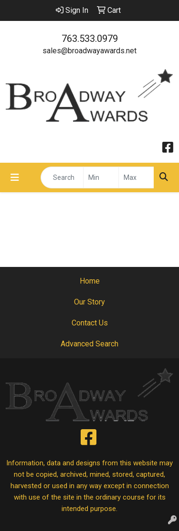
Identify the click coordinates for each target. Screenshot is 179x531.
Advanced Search (89, 343)
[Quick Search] (62, 177)
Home (90, 280)
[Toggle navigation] (15, 177)
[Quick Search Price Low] (101, 177)
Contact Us (90, 322)
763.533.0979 (90, 38)
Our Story (89, 301)
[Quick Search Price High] (136, 177)
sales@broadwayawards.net (89, 50)
